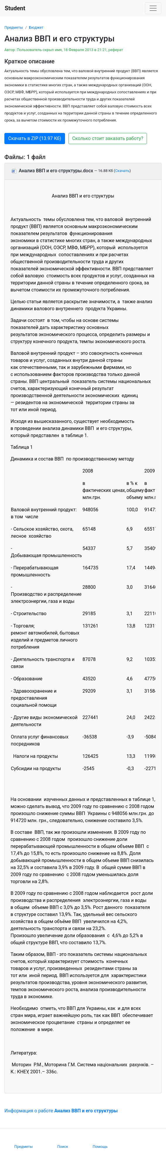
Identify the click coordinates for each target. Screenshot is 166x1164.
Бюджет (36, 27)
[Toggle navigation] (153, 8)
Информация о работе (61, 1111)
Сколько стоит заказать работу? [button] (107, 138)
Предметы (13, 27)
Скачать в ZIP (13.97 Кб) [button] (34, 138)
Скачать (122, 170)
